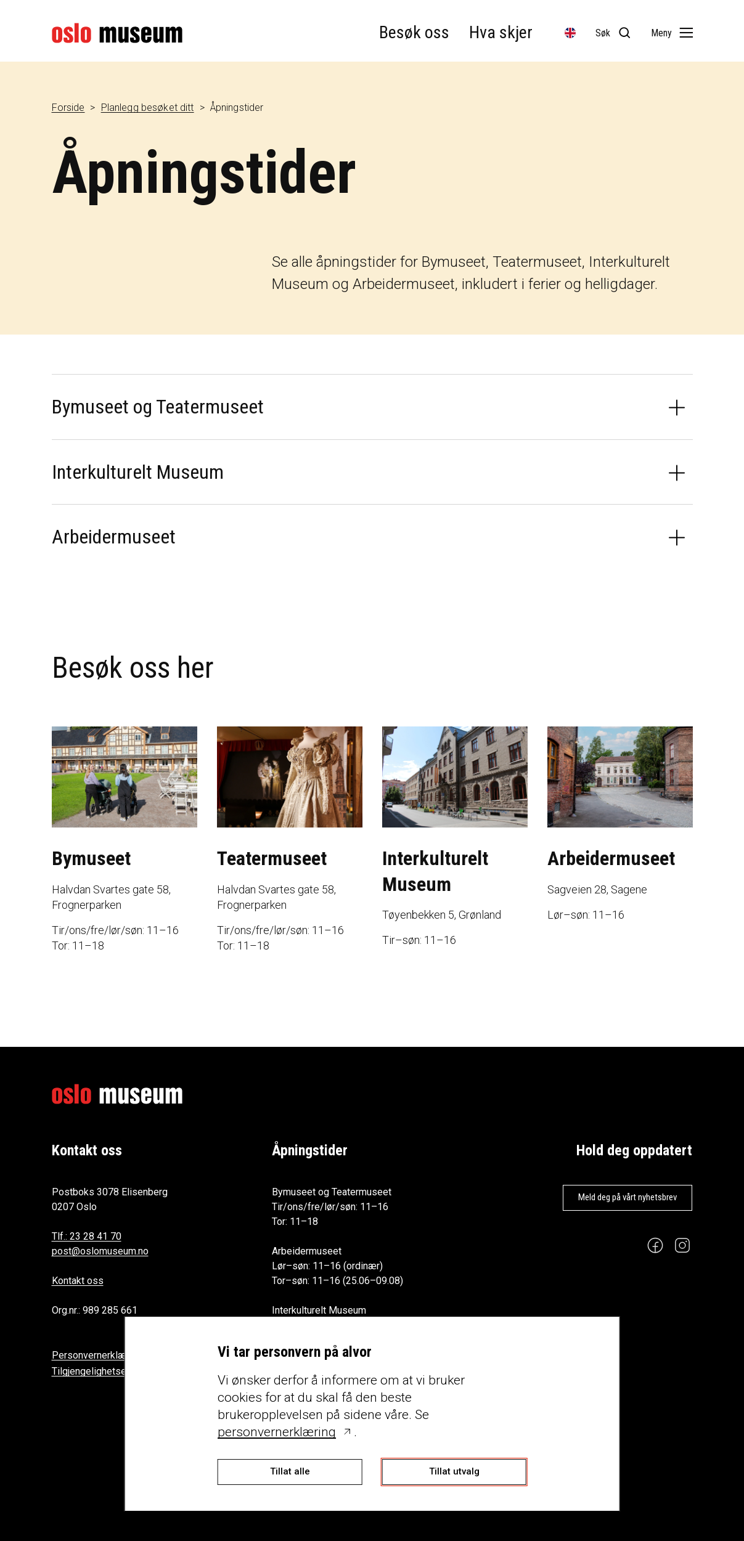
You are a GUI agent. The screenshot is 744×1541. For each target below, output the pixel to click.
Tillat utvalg (454, 1471)
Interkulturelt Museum (138, 472)
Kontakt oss (78, 1281)
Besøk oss (414, 32)
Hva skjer (501, 32)
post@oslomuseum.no (100, 1251)
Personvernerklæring (97, 1355)
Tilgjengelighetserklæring (106, 1371)
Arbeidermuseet (114, 536)
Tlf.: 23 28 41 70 (86, 1236)
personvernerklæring (277, 1432)
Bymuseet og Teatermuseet (158, 406)
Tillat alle (290, 1471)
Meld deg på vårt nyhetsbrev (627, 1197)
